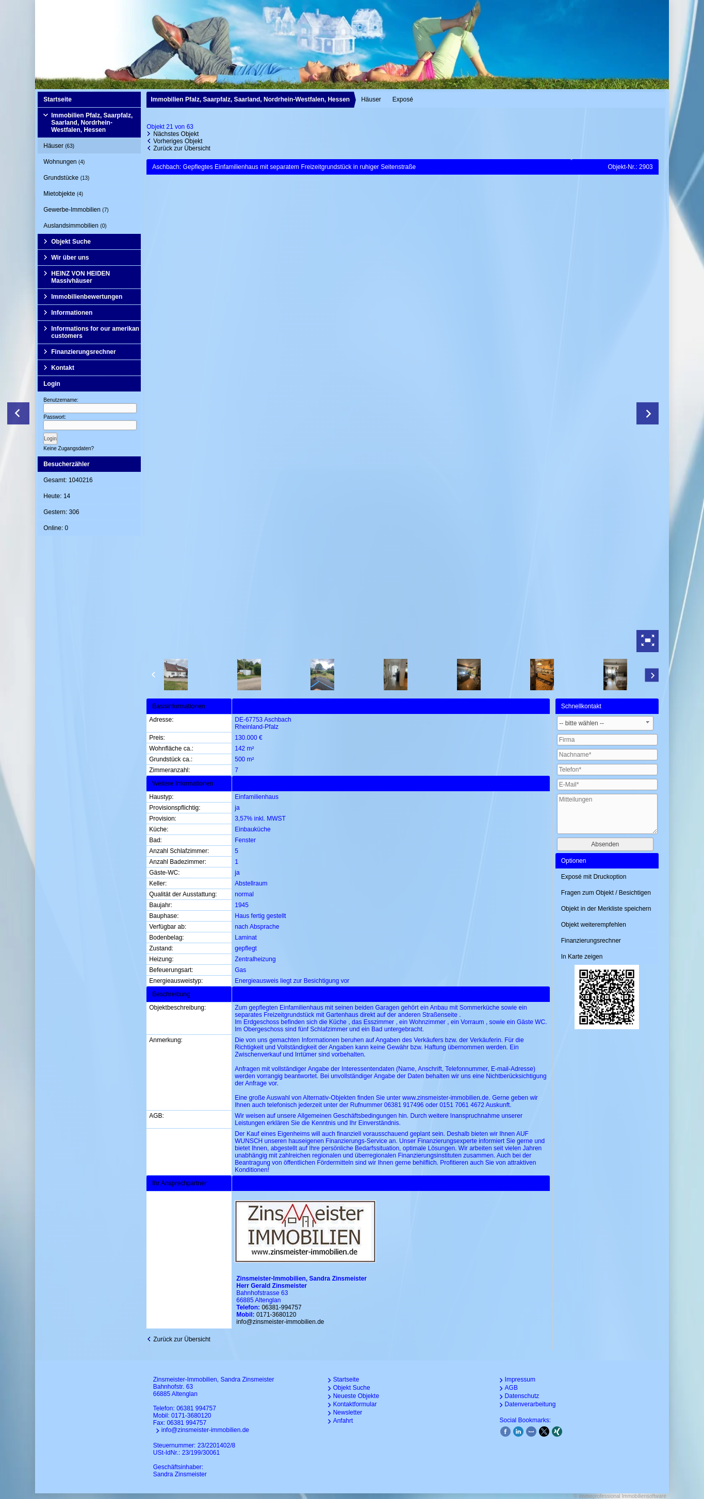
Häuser (58, 145)
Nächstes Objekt (176, 134)
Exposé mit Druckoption (594, 876)
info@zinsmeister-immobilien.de (280, 1321)
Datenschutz (522, 1396)
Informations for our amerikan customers (95, 332)
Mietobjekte (63, 193)
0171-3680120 (276, 1314)
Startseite (57, 99)
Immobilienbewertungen (86, 296)
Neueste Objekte (356, 1396)
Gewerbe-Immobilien (75, 209)
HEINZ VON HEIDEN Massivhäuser (80, 277)
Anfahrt (343, 1420)
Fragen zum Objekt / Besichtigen (606, 892)
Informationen (71, 312)
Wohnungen (64, 161)
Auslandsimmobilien (74, 225)
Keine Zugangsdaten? (68, 448)
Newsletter (348, 1412)
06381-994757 (281, 1307)
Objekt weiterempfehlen (593, 924)
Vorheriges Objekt (177, 141)
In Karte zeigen (582, 956)
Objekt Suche (71, 241)
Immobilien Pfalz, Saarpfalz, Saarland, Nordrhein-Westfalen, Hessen (92, 122)
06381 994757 (196, 1408)
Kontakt (62, 367)
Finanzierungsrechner (83, 351)
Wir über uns (70, 257)
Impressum (520, 1379)
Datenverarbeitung (530, 1404)
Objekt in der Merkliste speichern (606, 908)
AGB (511, 1387)
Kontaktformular (355, 1404)
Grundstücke (66, 177)
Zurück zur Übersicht (181, 148)
